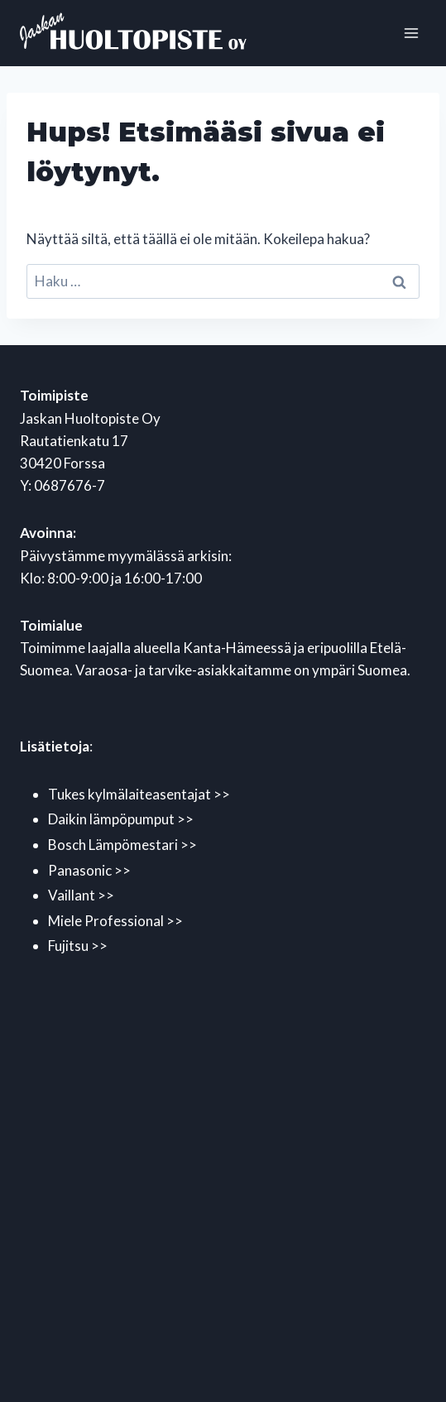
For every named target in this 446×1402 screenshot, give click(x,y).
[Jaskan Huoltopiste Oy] (152, 33)
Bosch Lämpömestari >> (122, 844)
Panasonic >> (89, 870)
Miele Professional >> (115, 920)
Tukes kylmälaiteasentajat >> (139, 794)
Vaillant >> (81, 895)
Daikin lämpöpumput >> (121, 819)
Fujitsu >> (78, 945)
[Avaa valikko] (411, 33)
